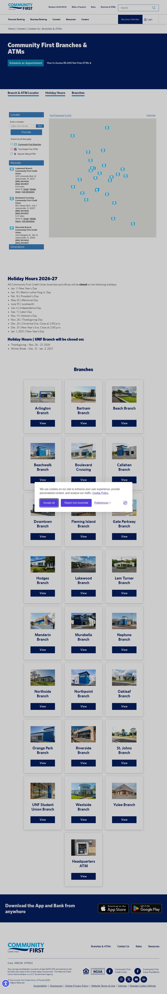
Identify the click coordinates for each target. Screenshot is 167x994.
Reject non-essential (76, 502)
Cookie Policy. (100, 493)
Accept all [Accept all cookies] (49, 502)
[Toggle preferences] (102, 502)
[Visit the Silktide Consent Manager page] (125, 503)
